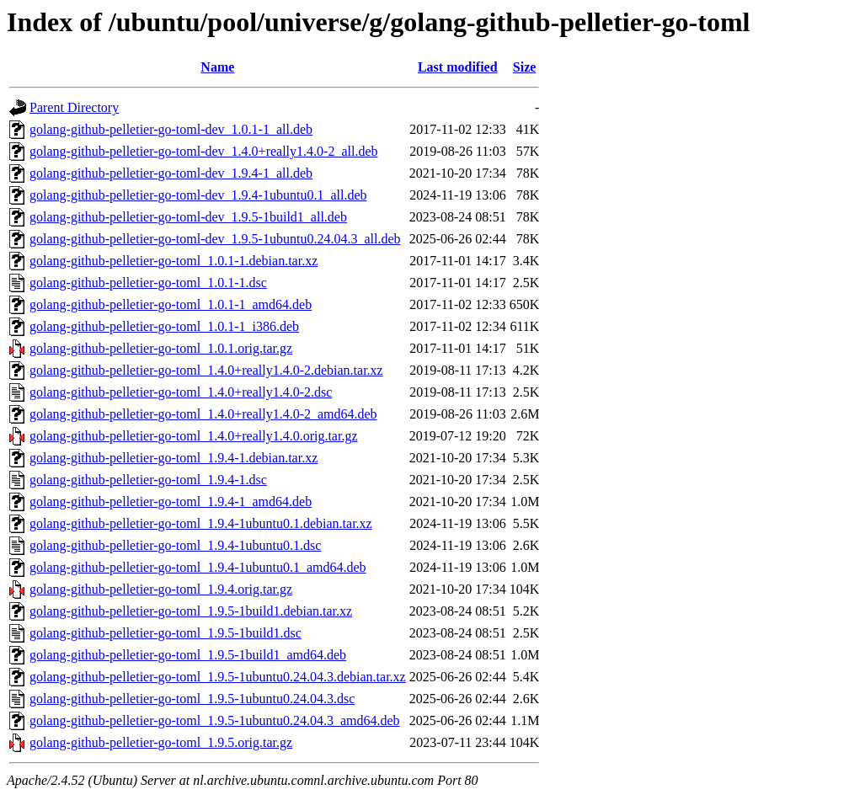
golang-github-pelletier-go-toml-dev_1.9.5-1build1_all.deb (188, 217)
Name (217, 67)
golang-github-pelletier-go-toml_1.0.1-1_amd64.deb (170, 304)
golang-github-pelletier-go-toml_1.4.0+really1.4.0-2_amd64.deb (203, 414)
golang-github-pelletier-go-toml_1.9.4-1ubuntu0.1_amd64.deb (197, 567)
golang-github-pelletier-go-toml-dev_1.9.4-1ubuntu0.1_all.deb (197, 195)
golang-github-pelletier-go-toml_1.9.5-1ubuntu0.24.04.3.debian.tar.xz (217, 677)
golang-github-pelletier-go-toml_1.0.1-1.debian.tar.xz (173, 260)
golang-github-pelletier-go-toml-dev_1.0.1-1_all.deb (170, 129)
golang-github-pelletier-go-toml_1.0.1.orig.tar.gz (160, 348)
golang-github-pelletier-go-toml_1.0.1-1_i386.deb (164, 326)
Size (525, 67)
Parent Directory (74, 107)
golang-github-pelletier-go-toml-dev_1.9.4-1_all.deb (170, 173)
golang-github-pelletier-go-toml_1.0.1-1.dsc (148, 282)
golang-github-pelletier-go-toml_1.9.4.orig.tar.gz (160, 589)
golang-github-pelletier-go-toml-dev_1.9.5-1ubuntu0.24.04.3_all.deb (214, 239)
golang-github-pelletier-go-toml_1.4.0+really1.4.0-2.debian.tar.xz (206, 370)
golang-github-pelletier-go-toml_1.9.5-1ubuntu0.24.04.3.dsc (192, 698)
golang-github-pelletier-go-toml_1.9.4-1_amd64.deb (170, 501)
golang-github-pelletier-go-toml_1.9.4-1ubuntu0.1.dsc (175, 545)
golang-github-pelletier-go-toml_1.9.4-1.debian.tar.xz (173, 458)
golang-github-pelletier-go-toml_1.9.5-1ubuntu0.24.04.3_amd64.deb (214, 720)
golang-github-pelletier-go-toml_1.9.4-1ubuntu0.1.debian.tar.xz (200, 523)
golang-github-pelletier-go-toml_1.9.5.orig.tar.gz (160, 742)
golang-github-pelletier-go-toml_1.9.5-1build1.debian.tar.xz (190, 611)
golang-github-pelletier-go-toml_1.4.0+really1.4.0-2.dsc (180, 392)
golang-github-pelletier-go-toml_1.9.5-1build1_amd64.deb (187, 655)
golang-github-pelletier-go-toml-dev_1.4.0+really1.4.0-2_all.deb (203, 151)
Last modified (458, 67)
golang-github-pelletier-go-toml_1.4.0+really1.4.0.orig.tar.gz (193, 436)
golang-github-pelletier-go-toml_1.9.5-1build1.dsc (165, 633)
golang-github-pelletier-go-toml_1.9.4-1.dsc (148, 479)
